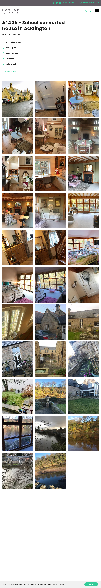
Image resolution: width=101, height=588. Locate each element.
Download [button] (8, 58)
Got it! (91, 584)
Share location (10, 53)
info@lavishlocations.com (88, 3)
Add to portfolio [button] (11, 47)
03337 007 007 (69, 3)
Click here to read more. (56, 584)
